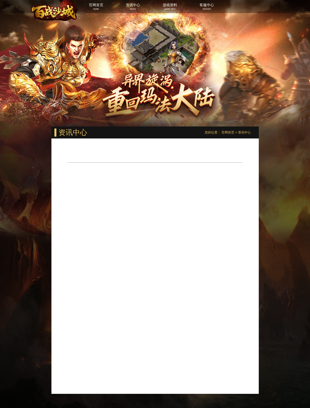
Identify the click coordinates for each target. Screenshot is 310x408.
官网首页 (227, 132)
